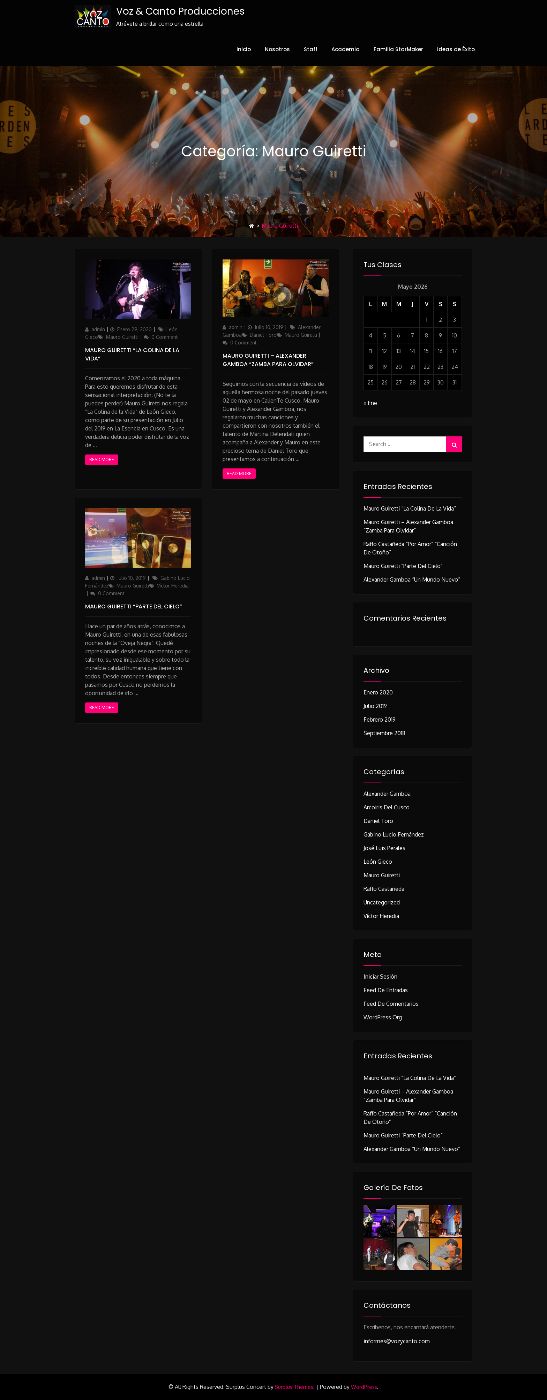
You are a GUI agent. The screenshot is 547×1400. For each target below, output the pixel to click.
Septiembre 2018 (384, 733)
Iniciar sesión (380, 976)
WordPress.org (383, 1017)
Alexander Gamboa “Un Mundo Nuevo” (412, 579)
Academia (345, 49)
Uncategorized (382, 902)
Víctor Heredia (173, 586)
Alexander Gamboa (387, 793)
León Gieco (378, 861)
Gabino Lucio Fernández (394, 834)
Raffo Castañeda (384, 888)
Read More (101, 459)
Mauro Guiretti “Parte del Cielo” (133, 606)
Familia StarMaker (398, 49)
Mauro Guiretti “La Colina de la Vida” (410, 508)
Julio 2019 (375, 705)
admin (98, 329)
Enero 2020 (378, 692)
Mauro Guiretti (122, 337)
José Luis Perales (384, 848)
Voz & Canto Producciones (180, 11)
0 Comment (164, 337)
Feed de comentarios (391, 1003)
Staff (310, 49)
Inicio (244, 49)
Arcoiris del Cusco (387, 807)
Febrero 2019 (380, 719)
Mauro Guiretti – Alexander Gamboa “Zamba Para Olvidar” (268, 360)
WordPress (364, 1387)
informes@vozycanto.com (397, 1341)
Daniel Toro (263, 335)
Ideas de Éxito (456, 49)
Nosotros (277, 49)
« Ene (370, 402)
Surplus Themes (294, 1387)
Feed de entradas (386, 990)
